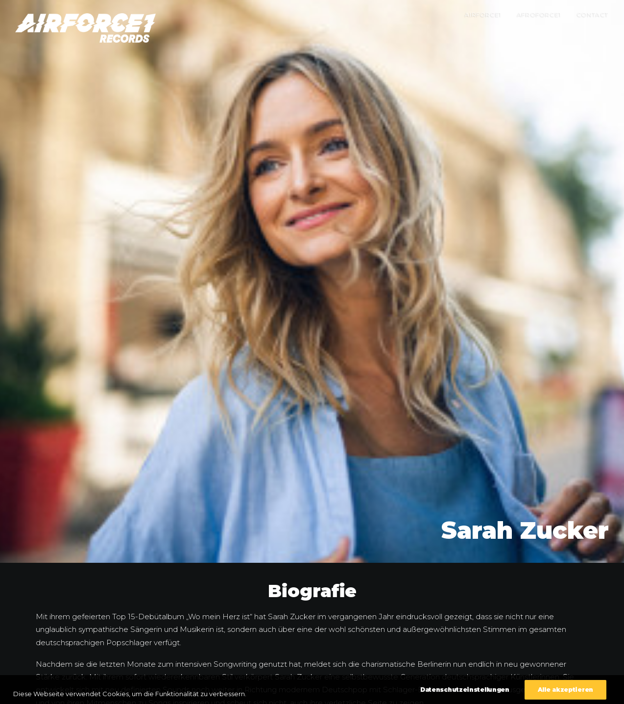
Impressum (520, 690)
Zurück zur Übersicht (312, 666)
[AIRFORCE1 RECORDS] (85, 28)
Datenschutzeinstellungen (574, 690)
